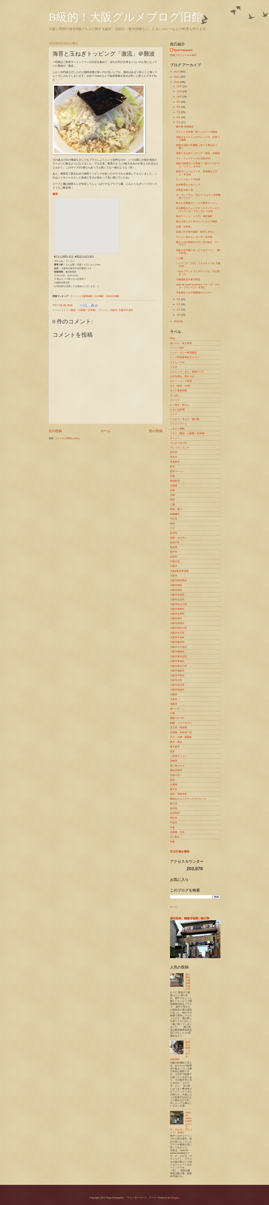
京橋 (172, 490)
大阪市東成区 (177, 661)
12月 (179, 86)
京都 (172, 495)
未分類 (173, 808)
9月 (179, 101)
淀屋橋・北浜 (177, 832)
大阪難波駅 (86, 296)
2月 (179, 309)
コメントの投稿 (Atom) (67, 438)
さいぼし (175, 395)
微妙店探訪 (176, 770)
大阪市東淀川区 (178, 666)
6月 (179, 117)
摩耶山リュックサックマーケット (188, 798)
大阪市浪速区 (177, 689)
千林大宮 (175, 561)
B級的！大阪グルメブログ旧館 (126, 17)
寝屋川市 (175, 542)
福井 (172, 779)
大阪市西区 (176, 618)
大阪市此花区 (177, 594)
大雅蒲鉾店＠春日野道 (188, 279)
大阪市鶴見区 (177, 642)
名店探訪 (175, 813)
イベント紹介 (177, 347)
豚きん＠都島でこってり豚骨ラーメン (196, 203)
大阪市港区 (176, 590)
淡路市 (173, 703)
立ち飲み (175, 836)
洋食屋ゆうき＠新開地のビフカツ (194, 292)
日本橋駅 (99, 296)
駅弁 (172, 466)
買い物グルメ (177, 765)
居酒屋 (173, 485)
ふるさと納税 (177, 428)
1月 (179, 314)
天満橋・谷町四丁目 (181, 732)
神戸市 (173, 552)
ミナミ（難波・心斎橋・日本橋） (79, 310)
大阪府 (173, 694)
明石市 (173, 817)
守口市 (173, 518)
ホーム (106, 431)
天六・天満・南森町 (181, 737)
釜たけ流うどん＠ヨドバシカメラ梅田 (196, 221)
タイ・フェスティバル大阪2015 (193, 158)
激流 (55, 194)
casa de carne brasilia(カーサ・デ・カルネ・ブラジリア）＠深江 (198, 286)
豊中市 (173, 789)
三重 (172, 504)
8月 (179, 106)
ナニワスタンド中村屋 (188, 179)
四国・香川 (176, 509)
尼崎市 (173, 760)
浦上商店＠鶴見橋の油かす (187, 981)
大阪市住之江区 (178, 604)
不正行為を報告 (180, 851)
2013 (177, 321)
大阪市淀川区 (177, 684)
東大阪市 (175, 746)
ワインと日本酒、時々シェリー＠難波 (196, 131)
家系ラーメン (177, 471)
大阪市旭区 (176, 585)
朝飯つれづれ (177, 718)
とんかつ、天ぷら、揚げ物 (184, 419)
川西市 (173, 566)
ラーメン (74, 296)
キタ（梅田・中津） (181, 385)
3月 (179, 304)
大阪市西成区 (177, 623)
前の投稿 (156, 431)
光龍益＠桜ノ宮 (184, 189)
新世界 (173, 547)
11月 (179, 91)
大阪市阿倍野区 (178, 580)
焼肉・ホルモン (178, 537)
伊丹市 (173, 452)
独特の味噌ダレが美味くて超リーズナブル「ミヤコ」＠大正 (198, 165)
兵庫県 (173, 784)
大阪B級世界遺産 (179, 571)
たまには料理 (177, 409)
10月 (179, 96)
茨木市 (173, 457)
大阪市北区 (176, 680)
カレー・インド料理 (181, 381)
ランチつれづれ (178, 442)
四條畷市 (175, 514)
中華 (172, 713)
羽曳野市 (175, 461)
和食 (172, 841)
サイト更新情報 (178, 390)
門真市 (173, 822)
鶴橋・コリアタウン (181, 722)
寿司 (172, 523)
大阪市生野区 (177, 613)
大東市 (173, 699)
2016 (177, 76)
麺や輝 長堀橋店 (185, 126)
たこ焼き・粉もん (179, 404)
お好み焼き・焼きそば (182, 376)
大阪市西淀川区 (178, 627)
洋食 (172, 827)
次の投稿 (55, 431)
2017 (177, 71)
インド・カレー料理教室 (183, 352)
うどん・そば (177, 362)
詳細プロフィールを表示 (183, 55)
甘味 (172, 476)
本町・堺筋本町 (178, 794)
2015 (177, 82)
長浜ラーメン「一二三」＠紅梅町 (194, 216)
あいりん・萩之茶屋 (181, 343)
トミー (173, 414)
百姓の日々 (176, 775)
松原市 (173, 532)
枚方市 (173, 803)
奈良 (172, 751)
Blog (172, 338)
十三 (172, 528)
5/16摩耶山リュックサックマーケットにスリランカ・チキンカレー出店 (197, 209)
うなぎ (173, 366)
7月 (179, 112)
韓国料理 (175, 480)
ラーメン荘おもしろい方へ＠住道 (194, 237)
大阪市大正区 (177, 632)
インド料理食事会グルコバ (184, 357)
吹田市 (173, 556)
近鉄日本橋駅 (112, 296)
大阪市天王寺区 (178, 647)
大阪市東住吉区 (178, 656)
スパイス (175, 400)
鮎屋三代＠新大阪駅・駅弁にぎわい (195, 231)
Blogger (175, 1197)
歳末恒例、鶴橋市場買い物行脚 (189, 918)
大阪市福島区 (177, 670)
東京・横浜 (176, 742)
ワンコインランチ (179, 447)
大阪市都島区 (177, 651)
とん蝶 (179, 258)
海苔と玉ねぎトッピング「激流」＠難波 (198, 153)
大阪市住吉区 (177, 599)
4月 (179, 299)
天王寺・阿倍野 (178, 727)
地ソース (175, 708)
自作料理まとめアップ (188, 184)
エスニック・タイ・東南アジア (187, 371)
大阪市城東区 (177, 608)
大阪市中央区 (126, 310)
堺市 (172, 499)
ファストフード (178, 423)
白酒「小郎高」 (184, 226)
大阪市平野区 (177, 675)
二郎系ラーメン (178, 756)
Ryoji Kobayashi (183, 50)
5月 (179, 122)
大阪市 (113, 310)
